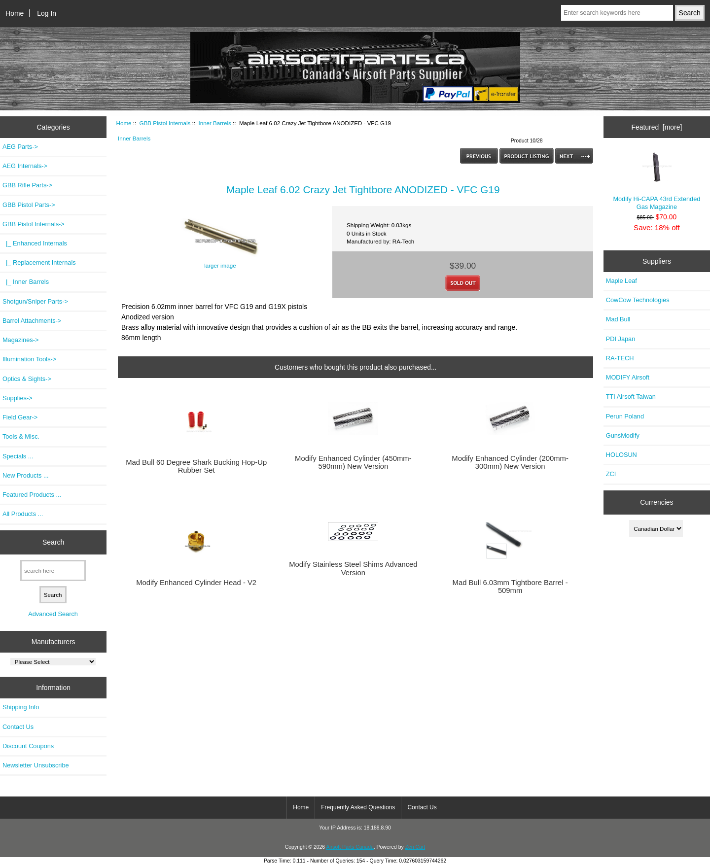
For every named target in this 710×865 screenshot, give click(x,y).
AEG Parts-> (20, 146)
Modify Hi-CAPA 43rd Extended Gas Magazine (656, 180)
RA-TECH (620, 358)
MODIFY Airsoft (627, 377)
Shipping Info (20, 707)
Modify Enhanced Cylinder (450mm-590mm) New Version (353, 462)
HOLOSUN (621, 454)
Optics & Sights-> (26, 378)
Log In (46, 13)
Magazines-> (20, 340)
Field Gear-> (19, 417)
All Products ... (22, 514)
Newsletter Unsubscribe (35, 765)
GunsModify (622, 435)
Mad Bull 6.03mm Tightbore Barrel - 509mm (510, 586)
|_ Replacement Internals (39, 262)
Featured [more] (656, 127)
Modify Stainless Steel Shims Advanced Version (353, 568)
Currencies (656, 502)
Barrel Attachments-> (31, 320)
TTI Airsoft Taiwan (631, 396)
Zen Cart (415, 847)
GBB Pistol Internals (165, 123)
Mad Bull (618, 319)
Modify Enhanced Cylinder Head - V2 (196, 583)
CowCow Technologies (638, 300)
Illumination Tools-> (29, 359)
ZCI (611, 474)
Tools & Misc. (20, 436)
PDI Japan (621, 339)
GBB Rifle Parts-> (27, 185)
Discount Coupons (28, 746)
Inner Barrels (214, 123)
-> (33, 224)
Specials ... (17, 456)
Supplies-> (17, 398)
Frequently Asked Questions (358, 807)
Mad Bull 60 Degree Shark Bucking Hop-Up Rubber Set (196, 466)
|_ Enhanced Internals (34, 243)
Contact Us (18, 726)
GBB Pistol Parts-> (28, 204)
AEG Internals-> (24, 166)
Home (14, 13)
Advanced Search (53, 614)
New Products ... (25, 475)
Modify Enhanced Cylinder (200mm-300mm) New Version (510, 462)
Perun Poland (625, 416)
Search (53, 542)
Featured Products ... (31, 494)
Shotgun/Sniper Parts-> (35, 301)
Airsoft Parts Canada (349, 847)
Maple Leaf (621, 280)
